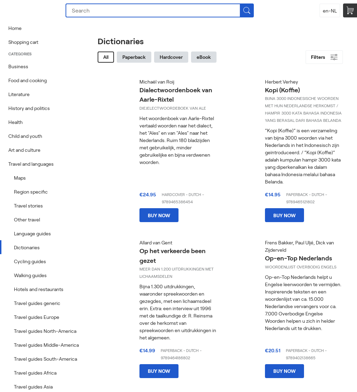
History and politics (29, 108)
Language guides (32, 233)
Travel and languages (31, 164)
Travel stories (28, 206)
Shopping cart (23, 42)
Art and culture (24, 150)
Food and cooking (27, 80)
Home (15, 28)
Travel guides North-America (45, 331)
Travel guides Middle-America (46, 345)
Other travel (27, 219)
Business (18, 66)
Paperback (134, 57)
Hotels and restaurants (38, 289)
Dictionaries (27, 247)
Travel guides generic (37, 303)
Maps (20, 178)
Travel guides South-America (45, 359)
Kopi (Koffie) (282, 90)
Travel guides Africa (35, 373)
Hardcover (171, 57)
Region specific (31, 192)
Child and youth (25, 136)
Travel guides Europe (36, 317)
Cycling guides (30, 261)
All (105, 57)
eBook (204, 57)
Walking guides (30, 275)
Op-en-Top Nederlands (298, 258)
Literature (19, 94)
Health (15, 122)
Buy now (159, 215)
